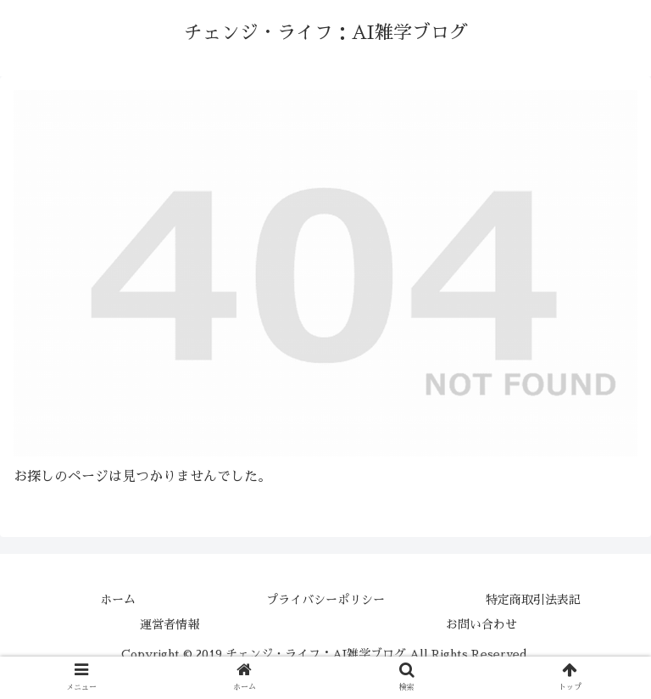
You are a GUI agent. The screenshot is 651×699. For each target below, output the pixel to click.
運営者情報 (169, 624)
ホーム (118, 600)
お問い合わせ (481, 624)
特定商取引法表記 (533, 600)
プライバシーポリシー (325, 600)
